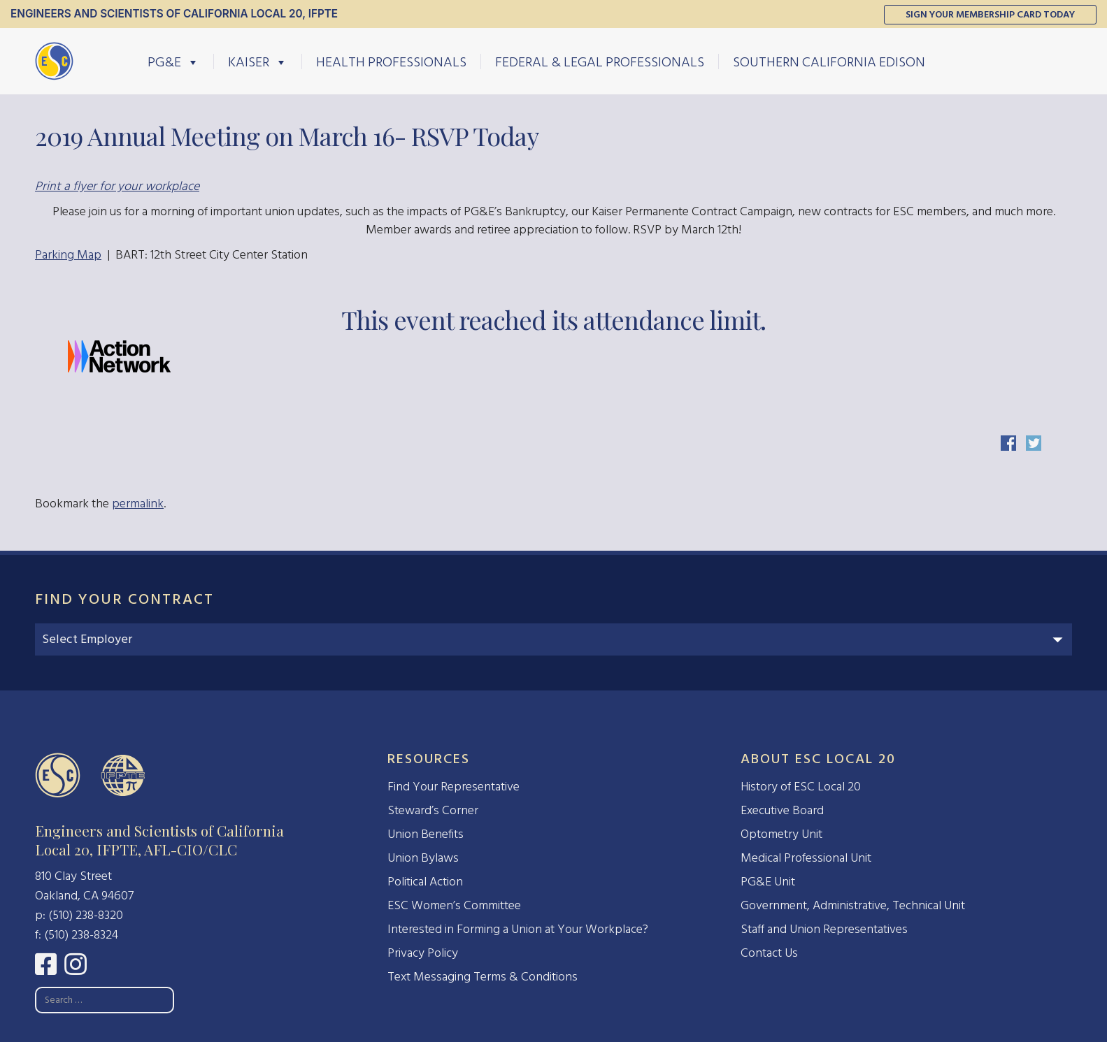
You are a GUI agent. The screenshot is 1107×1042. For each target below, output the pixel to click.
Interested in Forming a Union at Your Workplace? (517, 929)
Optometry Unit (781, 834)
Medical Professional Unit (806, 858)
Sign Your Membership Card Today (990, 14)
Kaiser (257, 61)
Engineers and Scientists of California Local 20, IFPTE (174, 13)
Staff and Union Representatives (824, 929)
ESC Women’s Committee (454, 905)
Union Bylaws (423, 858)
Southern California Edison (829, 61)
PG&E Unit (768, 881)
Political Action (425, 881)
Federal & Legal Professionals (599, 61)
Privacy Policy (422, 953)
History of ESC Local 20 (801, 786)
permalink (138, 503)
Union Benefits (425, 834)
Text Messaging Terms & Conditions (482, 977)
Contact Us (769, 953)
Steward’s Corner (432, 810)
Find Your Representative (453, 786)
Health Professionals (391, 61)
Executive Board (782, 810)
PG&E (173, 61)
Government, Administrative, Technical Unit (853, 905)
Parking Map (68, 255)
